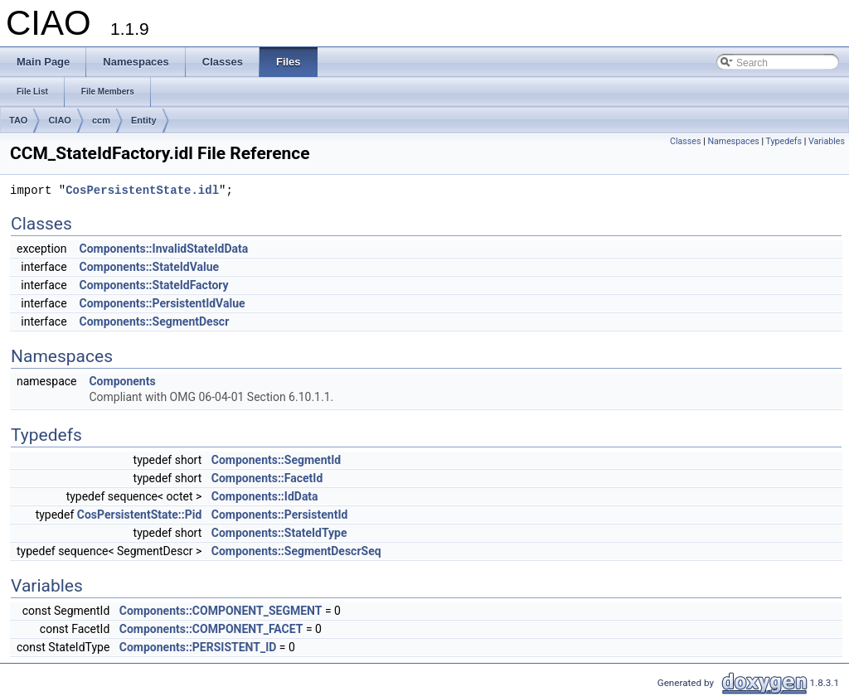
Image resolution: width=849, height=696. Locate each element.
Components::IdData (264, 496)
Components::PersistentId (279, 514)
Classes (685, 141)
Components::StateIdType (279, 532)
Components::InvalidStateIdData (164, 248)
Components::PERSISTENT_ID (198, 647)
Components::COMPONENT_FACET (211, 629)
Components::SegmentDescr (155, 321)
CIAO (59, 120)
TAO (18, 120)
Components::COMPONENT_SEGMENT (221, 610)
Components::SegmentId (276, 459)
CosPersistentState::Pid (139, 514)
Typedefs (784, 141)
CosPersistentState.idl (142, 191)
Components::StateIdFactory (154, 285)
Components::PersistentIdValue (162, 303)
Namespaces (733, 141)
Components (122, 381)
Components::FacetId (267, 478)
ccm (101, 120)
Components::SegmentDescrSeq (296, 551)
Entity (144, 120)
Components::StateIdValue (150, 266)
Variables (826, 141)
